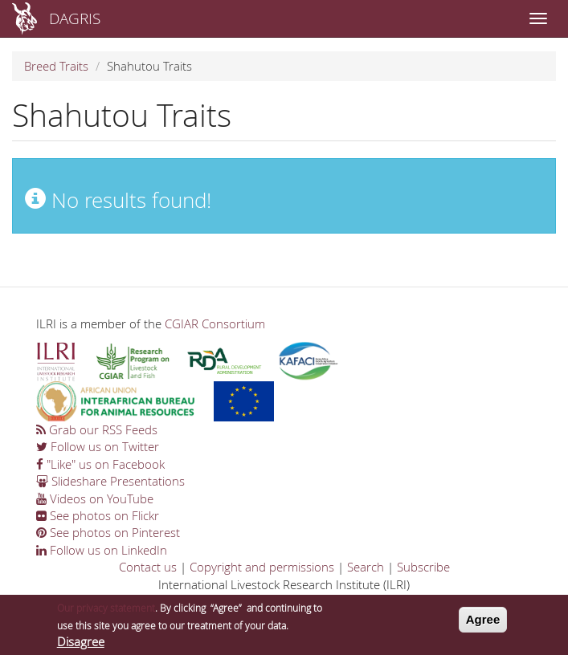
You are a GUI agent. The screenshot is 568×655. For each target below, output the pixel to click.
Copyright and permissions (262, 567)
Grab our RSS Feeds (96, 429)
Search (365, 567)
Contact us (148, 567)
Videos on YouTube (94, 498)
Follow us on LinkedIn (101, 550)
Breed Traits (56, 66)
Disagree (80, 643)
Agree (483, 621)
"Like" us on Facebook (100, 464)
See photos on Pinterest (108, 532)
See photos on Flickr (97, 515)
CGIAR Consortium (215, 323)
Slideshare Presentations (110, 481)
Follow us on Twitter (97, 446)
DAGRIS (74, 18)
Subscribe (423, 567)
